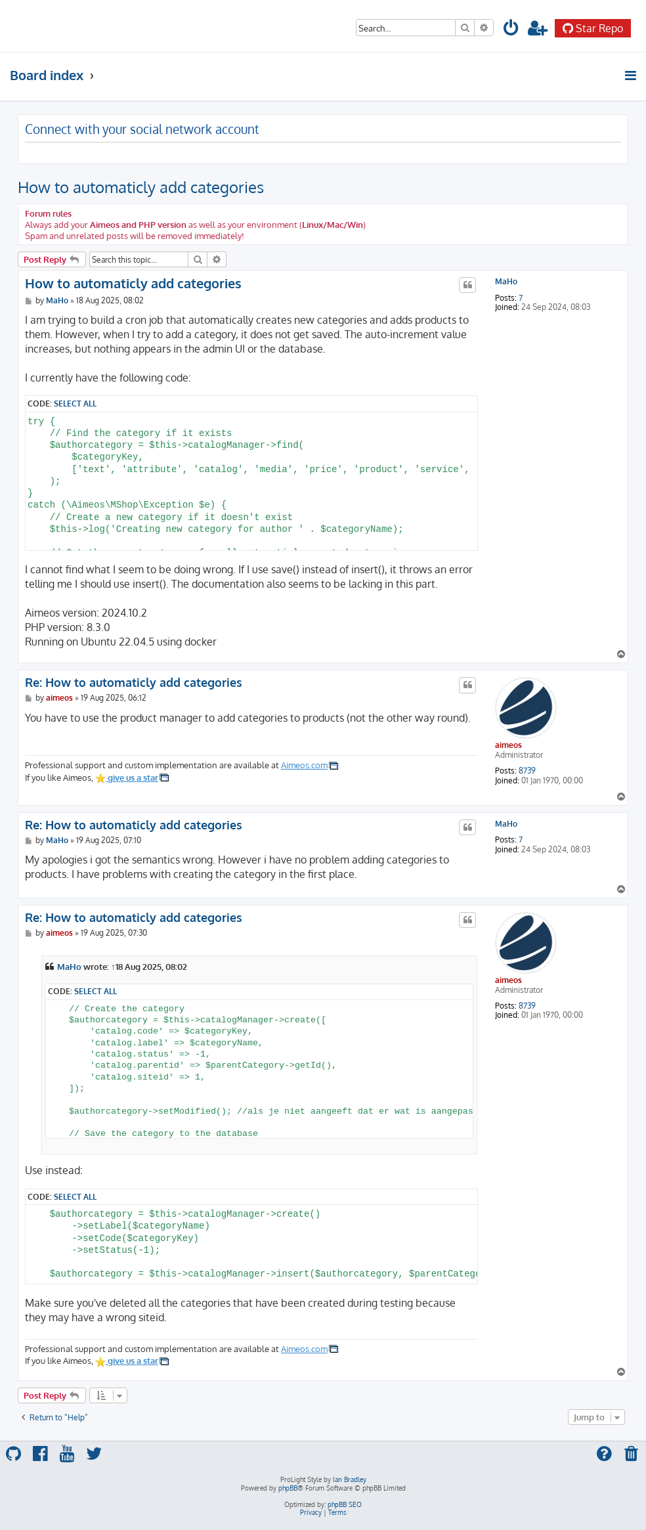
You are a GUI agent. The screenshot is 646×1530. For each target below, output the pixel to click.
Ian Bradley (349, 1479)
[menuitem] (511, 30)
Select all (75, 403)
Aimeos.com (304, 764)
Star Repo (593, 28)
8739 (527, 771)
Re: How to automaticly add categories (133, 682)
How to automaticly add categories (141, 187)
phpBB (287, 1488)
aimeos (508, 745)
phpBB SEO (345, 1504)
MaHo (506, 281)
